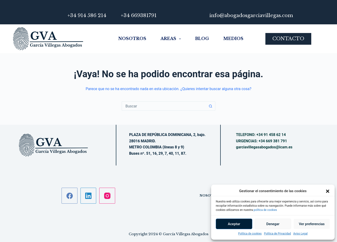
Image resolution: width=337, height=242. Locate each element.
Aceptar (234, 224)
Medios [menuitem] (233, 38)
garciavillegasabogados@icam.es (264, 147)
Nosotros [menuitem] (132, 38)
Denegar (272, 224)
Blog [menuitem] (202, 38)
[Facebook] (69, 196)
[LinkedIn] (88, 196)
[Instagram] (107, 196)
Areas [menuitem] (171, 39)
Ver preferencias (312, 224)
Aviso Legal (300, 233)
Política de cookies (250, 233)
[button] (327, 191)
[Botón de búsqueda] (210, 106)
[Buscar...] (164, 106)
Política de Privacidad (277, 233)
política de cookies (265, 210)
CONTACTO (288, 39)
